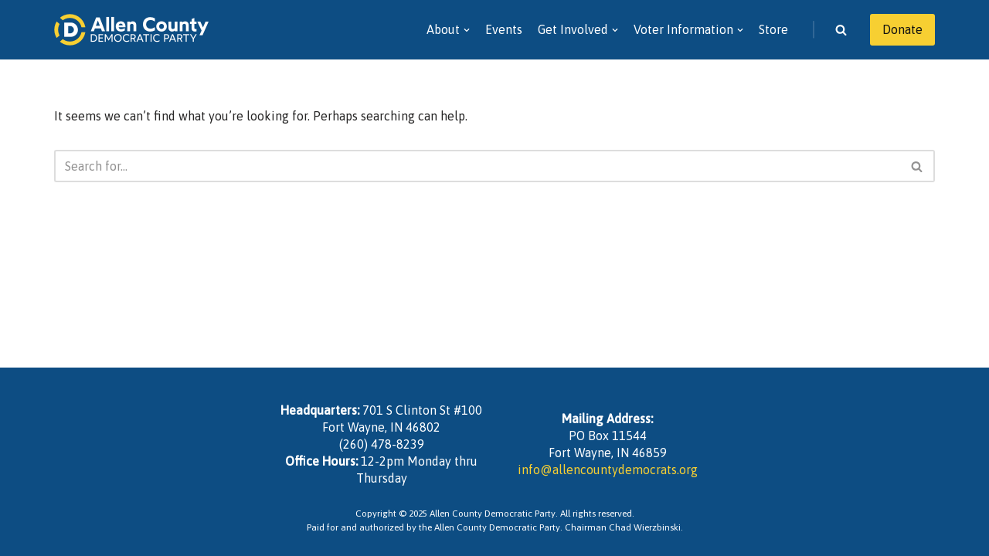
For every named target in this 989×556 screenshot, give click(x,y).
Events (503, 29)
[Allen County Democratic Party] (131, 30)
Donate (902, 29)
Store (773, 29)
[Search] (841, 30)
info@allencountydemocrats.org (608, 469)
